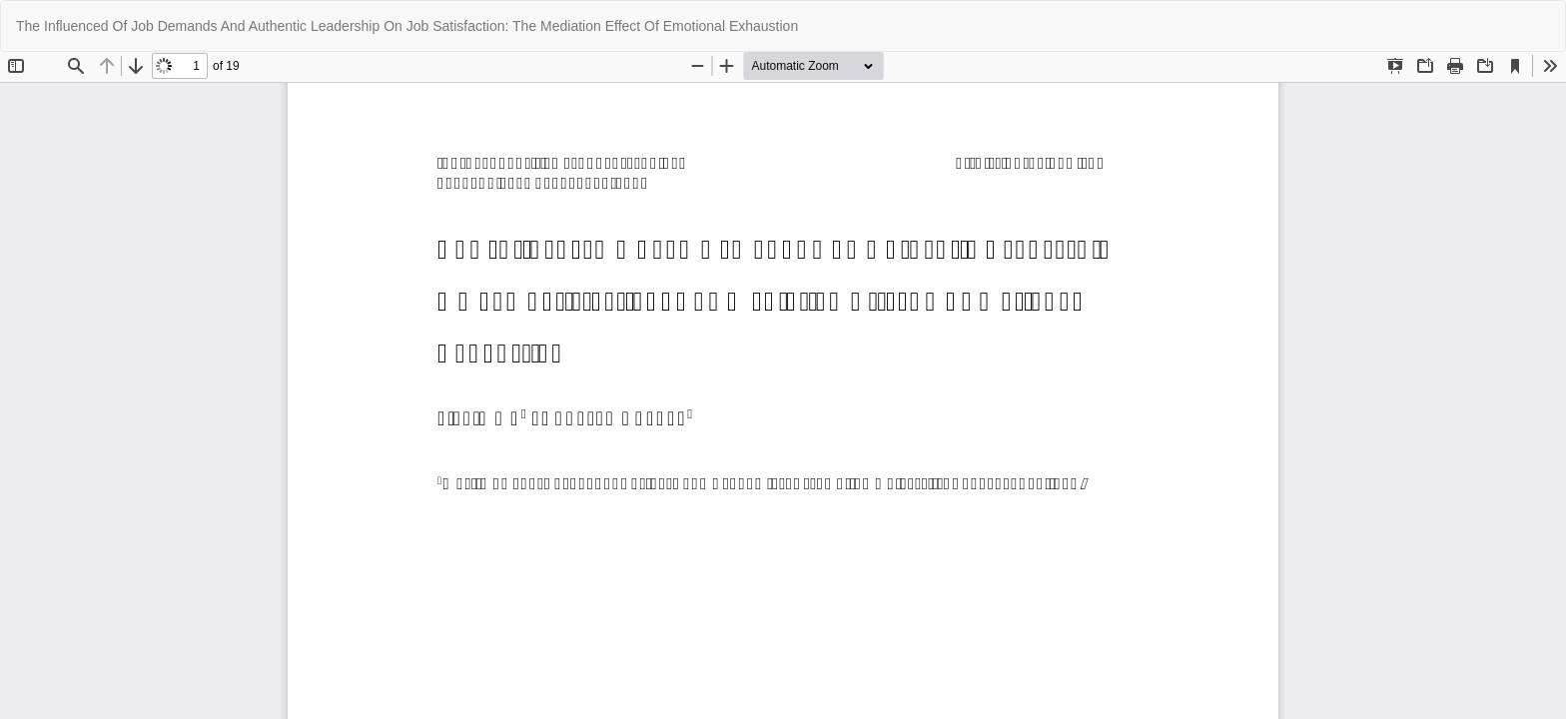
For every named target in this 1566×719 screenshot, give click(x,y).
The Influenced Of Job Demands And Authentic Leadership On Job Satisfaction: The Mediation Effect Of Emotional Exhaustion (407, 26)
